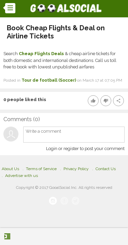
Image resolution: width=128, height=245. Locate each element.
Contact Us (106, 168)
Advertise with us (21, 175)
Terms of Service (41, 168)
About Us (10, 168)
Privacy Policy (76, 168)
